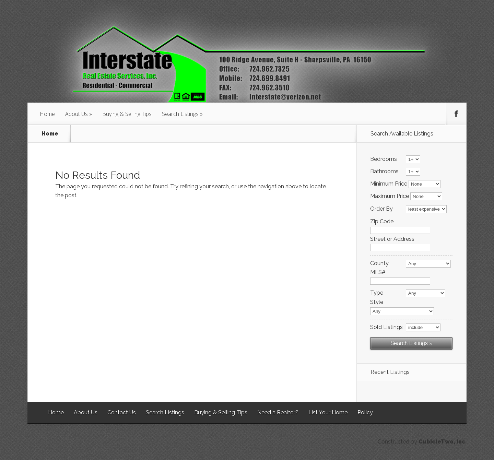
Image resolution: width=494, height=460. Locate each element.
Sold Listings (386, 327)
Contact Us (121, 412)
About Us (76, 114)
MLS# (378, 272)
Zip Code (381, 221)
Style (376, 302)
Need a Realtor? (277, 412)
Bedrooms (383, 159)
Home (47, 114)
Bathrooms (384, 171)
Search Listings (180, 114)
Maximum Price (389, 196)
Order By (381, 209)
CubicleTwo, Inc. (443, 441)
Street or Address (392, 239)
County (379, 263)
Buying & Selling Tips (127, 114)
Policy (365, 412)
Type (376, 293)
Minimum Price (388, 184)
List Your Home (328, 412)
